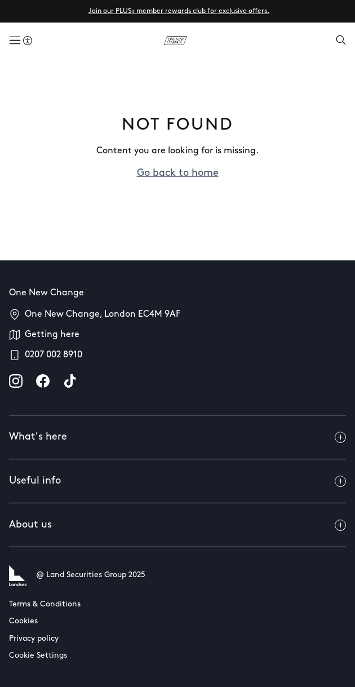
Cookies (23, 621)
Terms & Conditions (45, 604)
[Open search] (341, 41)
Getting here (52, 334)
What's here (177, 437)
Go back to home (178, 173)
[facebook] (43, 381)
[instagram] (16, 381)
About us (177, 525)
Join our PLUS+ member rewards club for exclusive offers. (178, 11)
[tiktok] (70, 381)
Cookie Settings (38, 655)
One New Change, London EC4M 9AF (102, 314)
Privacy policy (34, 639)
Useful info (177, 481)
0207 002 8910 (53, 355)
